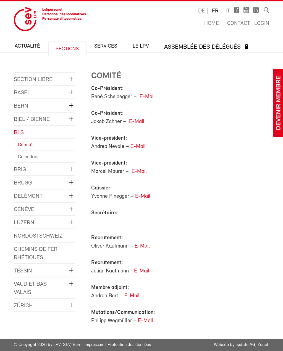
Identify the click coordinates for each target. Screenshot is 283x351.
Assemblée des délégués (202, 47)
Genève (24, 209)
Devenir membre (279, 103)
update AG (245, 345)
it (228, 11)
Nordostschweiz (38, 236)
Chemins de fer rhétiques (35, 253)
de (201, 11)
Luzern (24, 223)
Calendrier (28, 157)
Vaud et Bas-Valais (31, 288)
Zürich (23, 306)
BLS (19, 133)
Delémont (28, 196)
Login (261, 23)
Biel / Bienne (32, 119)
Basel (22, 93)
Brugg (23, 183)
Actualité (27, 46)
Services (105, 46)
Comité (25, 145)
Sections (67, 49)
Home (211, 23)
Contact (238, 23)
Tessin (23, 271)
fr (215, 11)
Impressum (94, 345)
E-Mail (147, 97)
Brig (20, 170)
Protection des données (129, 345)
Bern (21, 106)
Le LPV (141, 46)
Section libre (33, 79)
